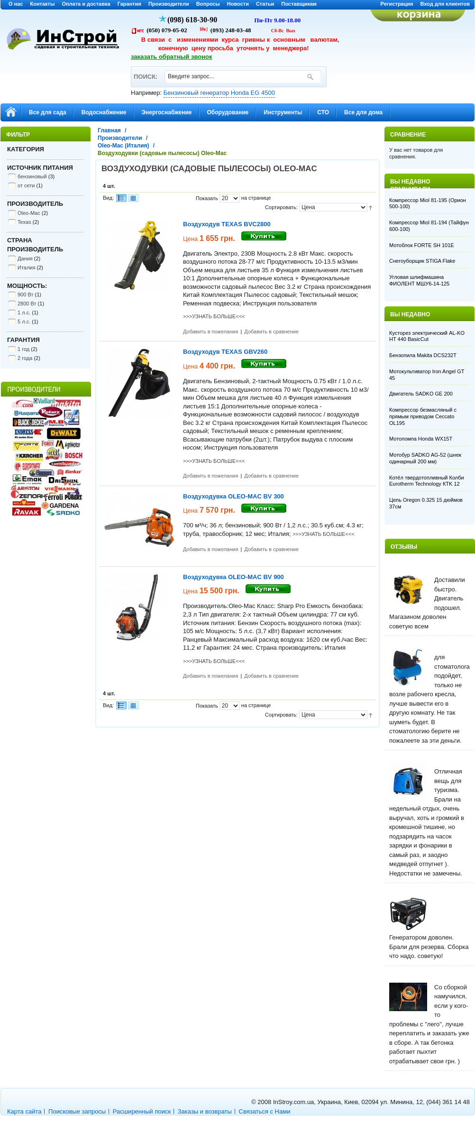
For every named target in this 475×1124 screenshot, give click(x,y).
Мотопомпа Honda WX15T (420, 439)
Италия (26, 267)
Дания (25, 258)
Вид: (108, 198)
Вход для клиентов (445, 4)
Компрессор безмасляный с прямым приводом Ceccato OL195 (423, 416)
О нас (16, 4)
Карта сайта (24, 1111)
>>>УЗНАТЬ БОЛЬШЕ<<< (214, 316)
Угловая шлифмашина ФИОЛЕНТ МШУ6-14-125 (419, 280)
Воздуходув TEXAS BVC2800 (227, 224)
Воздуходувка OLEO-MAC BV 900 (233, 576)
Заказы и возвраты (205, 1111)
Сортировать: (281, 207)
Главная (109, 130)
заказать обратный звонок (171, 56)
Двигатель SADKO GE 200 (421, 393)
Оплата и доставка (86, 4)
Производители (168, 4)
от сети (26, 185)
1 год (23, 349)
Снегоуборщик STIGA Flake (422, 261)
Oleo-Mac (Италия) (123, 145)
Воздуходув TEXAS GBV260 (225, 351)
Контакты (42, 4)
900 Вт (25, 294)
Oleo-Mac (29, 213)
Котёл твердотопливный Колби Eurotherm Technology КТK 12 (426, 481)
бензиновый (32, 176)
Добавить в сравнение (271, 331)
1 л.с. (24, 312)
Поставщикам (299, 4)
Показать (207, 198)
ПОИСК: (145, 72)
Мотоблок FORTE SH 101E (421, 245)
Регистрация (397, 4)
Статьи (265, 4)
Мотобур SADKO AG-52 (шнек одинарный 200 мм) (425, 458)
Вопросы (208, 4)
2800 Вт (27, 303)
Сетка (133, 198)
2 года (25, 358)
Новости (238, 4)
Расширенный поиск (142, 1111)
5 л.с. (24, 321)
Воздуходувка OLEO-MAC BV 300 (233, 496)
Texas (24, 222)
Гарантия (129, 4)
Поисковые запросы (77, 1111)
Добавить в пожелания (210, 331)
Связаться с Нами (265, 1111)
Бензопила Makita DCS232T (423, 355)
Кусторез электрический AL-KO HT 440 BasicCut (427, 336)
